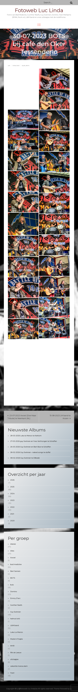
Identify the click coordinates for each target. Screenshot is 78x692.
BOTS (27, 65)
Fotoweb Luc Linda (39, 10)
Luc (9, 65)
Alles (23, 65)
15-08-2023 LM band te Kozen (60, 417)
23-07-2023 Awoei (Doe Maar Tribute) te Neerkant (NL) (21, 417)
